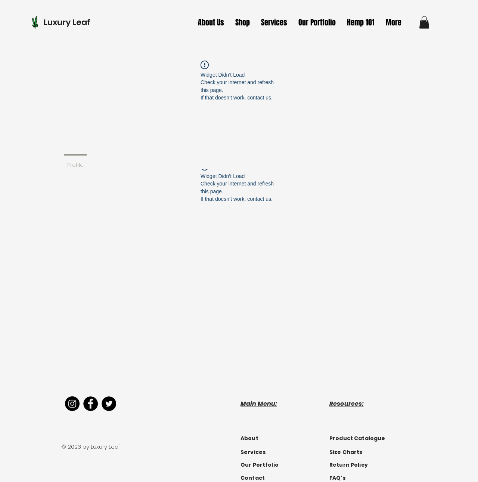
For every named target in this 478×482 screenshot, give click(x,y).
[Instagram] (72, 403)
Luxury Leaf (67, 22)
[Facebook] (90, 403)
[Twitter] (109, 403)
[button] (274, 22)
